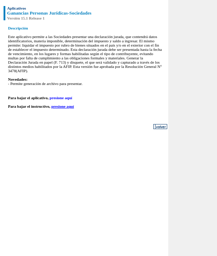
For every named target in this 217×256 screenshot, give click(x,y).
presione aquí (60, 98)
